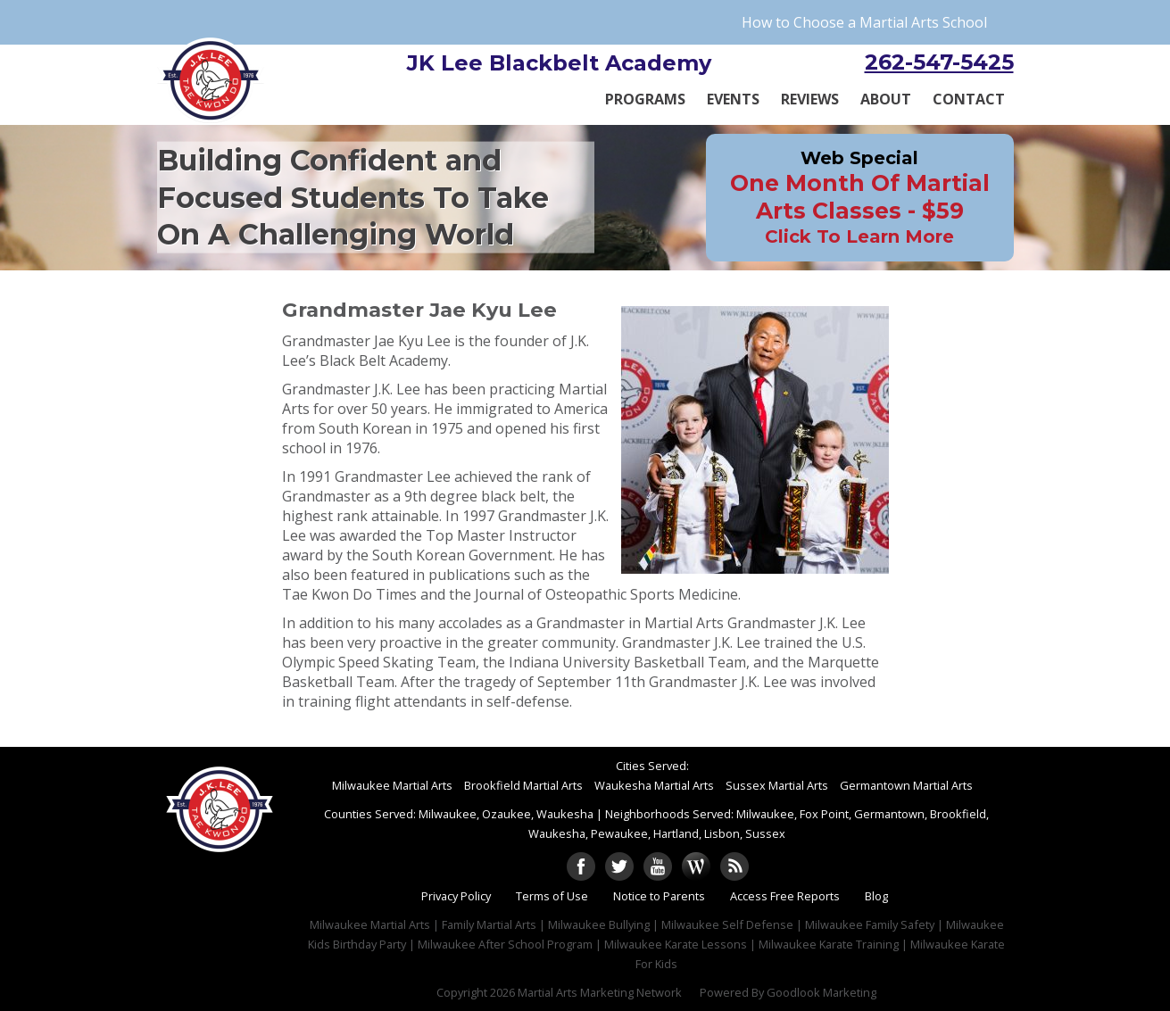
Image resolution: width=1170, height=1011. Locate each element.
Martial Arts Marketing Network (600, 992)
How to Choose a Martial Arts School (864, 22)
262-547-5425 (939, 62)
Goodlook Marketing (821, 992)
